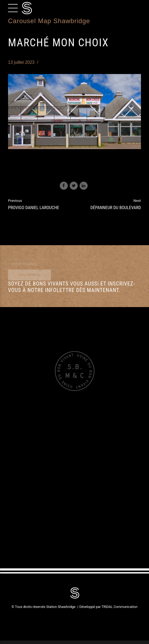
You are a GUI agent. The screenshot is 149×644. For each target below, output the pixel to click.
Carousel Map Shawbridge (49, 20)
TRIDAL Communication (119, 607)
